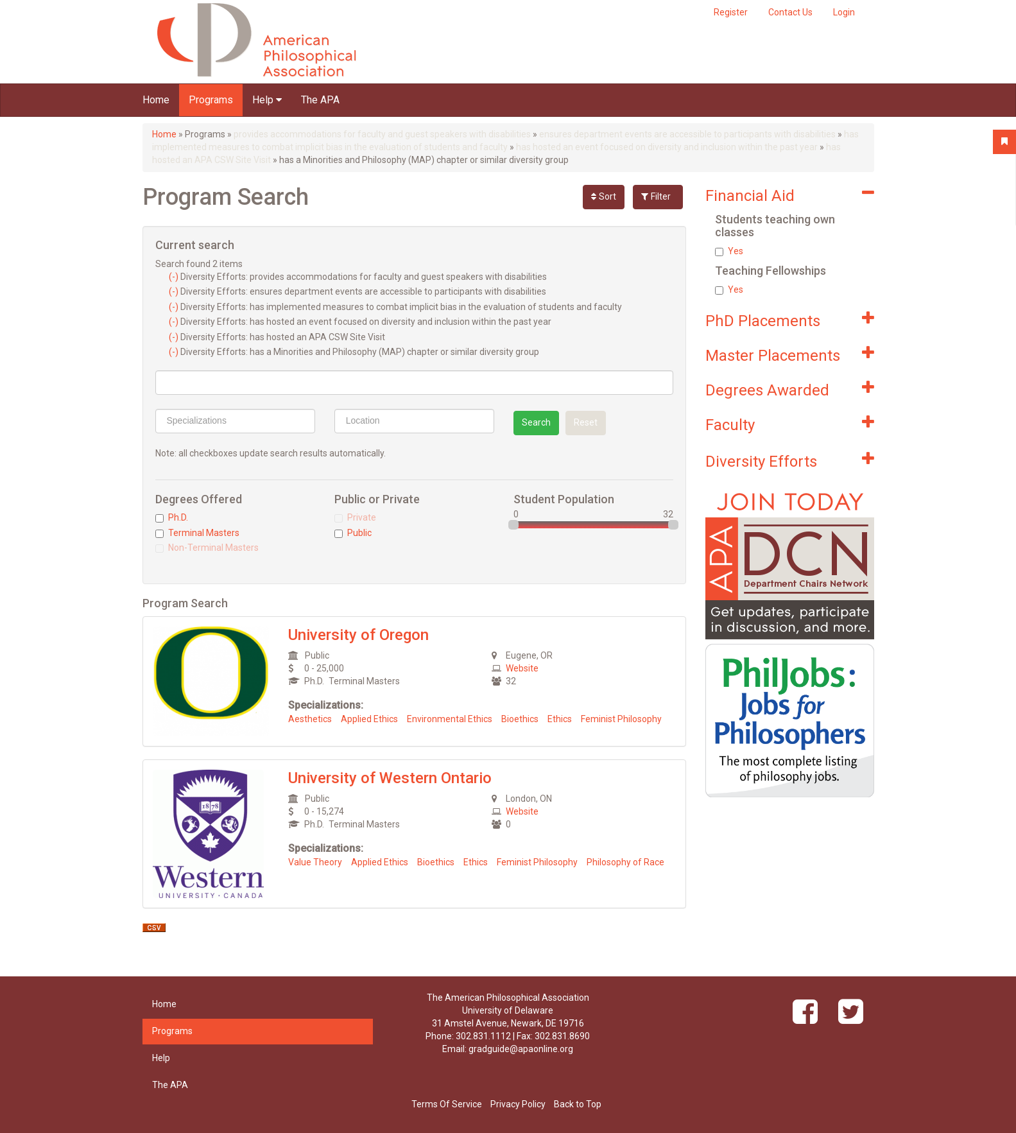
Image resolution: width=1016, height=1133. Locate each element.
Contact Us (790, 12)
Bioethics (519, 719)
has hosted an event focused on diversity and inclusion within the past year (667, 147)
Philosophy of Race (625, 862)
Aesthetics (310, 719)
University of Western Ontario (390, 778)
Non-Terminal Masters (207, 547)
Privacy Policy (518, 1104)
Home (155, 100)
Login (844, 12)
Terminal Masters (197, 533)
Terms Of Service (446, 1104)
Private (355, 517)
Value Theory (315, 862)
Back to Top (577, 1104)
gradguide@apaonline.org (521, 1049)
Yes (729, 251)
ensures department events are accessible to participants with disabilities (687, 134)
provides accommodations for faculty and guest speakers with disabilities (382, 134)
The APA (320, 100)
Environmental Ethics (449, 719)
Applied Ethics (369, 719)
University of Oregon (358, 635)
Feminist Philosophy (621, 719)
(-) (174, 277)
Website (522, 668)
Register (731, 12)
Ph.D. (171, 517)
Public (353, 533)
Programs (211, 100)
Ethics (559, 719)
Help (267, 100)
